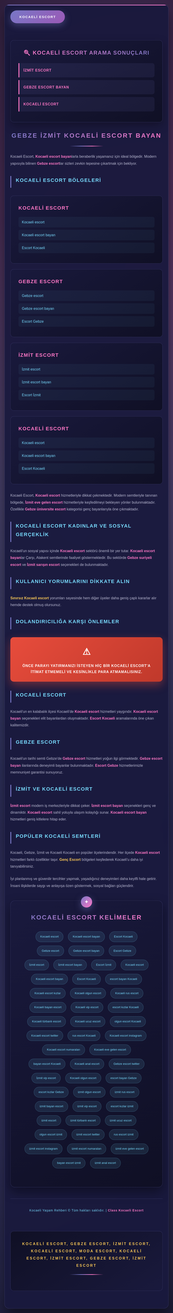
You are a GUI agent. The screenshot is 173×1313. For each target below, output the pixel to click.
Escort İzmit (31, 395)
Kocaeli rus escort (126, 993)
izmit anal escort (105, 1163)
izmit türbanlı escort (83, 1120)
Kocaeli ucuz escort (87, 1021)
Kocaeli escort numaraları (63, 1049)
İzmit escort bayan (36, 382)
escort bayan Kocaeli (123, 979)
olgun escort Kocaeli (128, 1021)
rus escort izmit (123, 1134)
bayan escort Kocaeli (47, 1063)
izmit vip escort (87, 1106)
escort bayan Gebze (123, 1078)
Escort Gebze (33, 321)
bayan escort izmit (69, 1163)
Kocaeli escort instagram (126, 1035)
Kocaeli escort (37, 17)
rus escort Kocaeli (84, 1035)
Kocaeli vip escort (86, 1007)
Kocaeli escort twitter (44, 1035)
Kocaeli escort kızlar (47, 993)
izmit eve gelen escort (130, 1148)
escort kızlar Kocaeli (126, 1007)
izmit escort (48, 1120)
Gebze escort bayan (38, 308)
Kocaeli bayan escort (47, 1007)
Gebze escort (32, 296)
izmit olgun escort (89, 1092)
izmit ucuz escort (121, 1120)
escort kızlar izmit (122, 1106)
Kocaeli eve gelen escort (110, 1049)
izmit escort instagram (43, 1148)
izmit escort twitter (88, 1134)
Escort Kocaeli (33, 248)
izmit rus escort (124, 1092)
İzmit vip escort (46, 1078)
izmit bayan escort (51, 1106)
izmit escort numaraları (86, 1148)
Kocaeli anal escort (87, 1063)
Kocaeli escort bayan (38, 235)
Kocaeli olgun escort (88, 993)
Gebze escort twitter (127, 1063)
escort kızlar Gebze (51, 1092)
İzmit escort (31, 369)
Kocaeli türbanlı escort (46, 1021)
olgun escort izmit (50, 1134)
